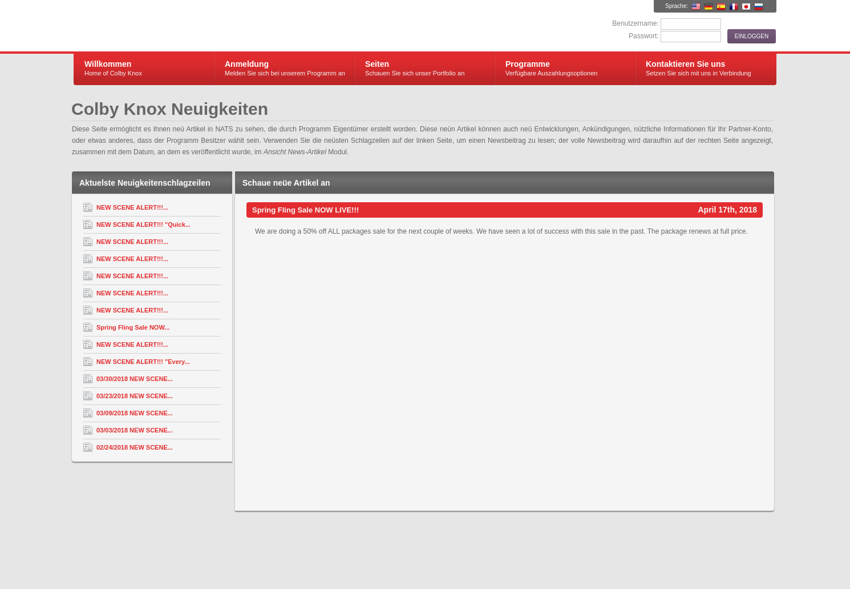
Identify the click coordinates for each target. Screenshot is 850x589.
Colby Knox (209, 26)
